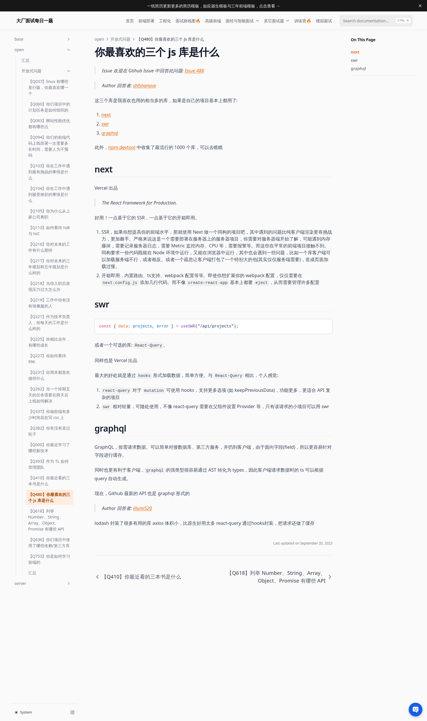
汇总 (25, 60)
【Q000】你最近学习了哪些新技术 (49, 447)
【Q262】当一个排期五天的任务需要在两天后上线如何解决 (49, 395)
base (43, 39)
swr (354, 60)
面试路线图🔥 (188, 20)
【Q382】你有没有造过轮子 (49, 431)
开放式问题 (46, 71)
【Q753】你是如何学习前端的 (49, 559)
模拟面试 (324, 20)
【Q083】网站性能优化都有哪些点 (49, 123)
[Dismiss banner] (420, 5)
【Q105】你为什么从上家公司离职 (49, 214)
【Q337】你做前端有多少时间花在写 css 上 (49, 414)
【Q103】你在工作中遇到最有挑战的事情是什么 (49, 171)
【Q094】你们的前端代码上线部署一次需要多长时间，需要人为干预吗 (49, 146)
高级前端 (213, 20)
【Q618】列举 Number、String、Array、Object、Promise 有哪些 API (46, 520)
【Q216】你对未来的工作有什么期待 (49, 247)
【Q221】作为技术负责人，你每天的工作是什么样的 (49, 322)
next (355, 52)
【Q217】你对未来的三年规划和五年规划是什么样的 (49, 266)
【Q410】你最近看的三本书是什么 (49, 480)
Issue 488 (194, 70)
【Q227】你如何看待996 (47, 358)
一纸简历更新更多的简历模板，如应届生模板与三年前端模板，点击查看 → (213, 6)
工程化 (165, 20)
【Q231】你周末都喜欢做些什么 (49, 375)
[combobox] (376, 20)
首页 (130, 20)
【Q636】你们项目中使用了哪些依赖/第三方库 (49, 542)
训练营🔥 (302, 20)
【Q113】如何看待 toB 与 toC (49, 230)
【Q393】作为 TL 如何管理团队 (48, 464)
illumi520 (142, 508)
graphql (358, 68)
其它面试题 (277, 20)
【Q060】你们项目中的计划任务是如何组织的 (49, 107)
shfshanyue (144, 85)
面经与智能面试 (242, 20)
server (43, 583)
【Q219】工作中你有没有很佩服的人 (49, 303)
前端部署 (146, 20)
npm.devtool (122, 147)
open (43, 49)
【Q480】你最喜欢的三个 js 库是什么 (49, 497)
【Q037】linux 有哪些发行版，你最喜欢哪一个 (48, 87)
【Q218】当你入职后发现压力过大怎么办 (49, 286)
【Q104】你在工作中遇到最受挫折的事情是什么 (49, 194)
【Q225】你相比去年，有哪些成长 (49, 342)
